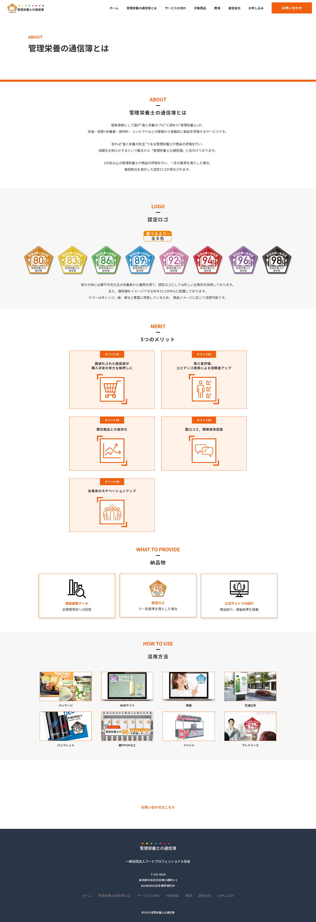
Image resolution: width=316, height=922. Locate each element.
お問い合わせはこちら (158, 807)
